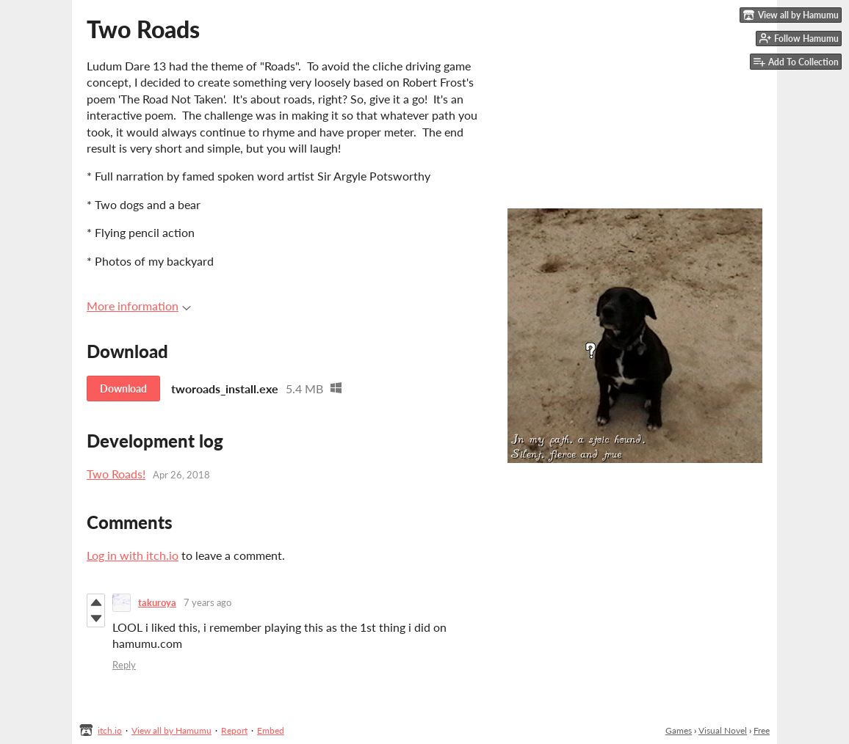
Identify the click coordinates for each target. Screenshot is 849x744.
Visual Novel (722, 730)
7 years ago (207, 602)
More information (139, 306)
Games (678, 730)
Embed (270, 730)
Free (762, 730)
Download (123, 388)
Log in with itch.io (132, 555)
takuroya (157, 602)
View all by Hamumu (171, 730)
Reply (124, 665)
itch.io (110, 730)
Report (234, 730)
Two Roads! (116, 474)
